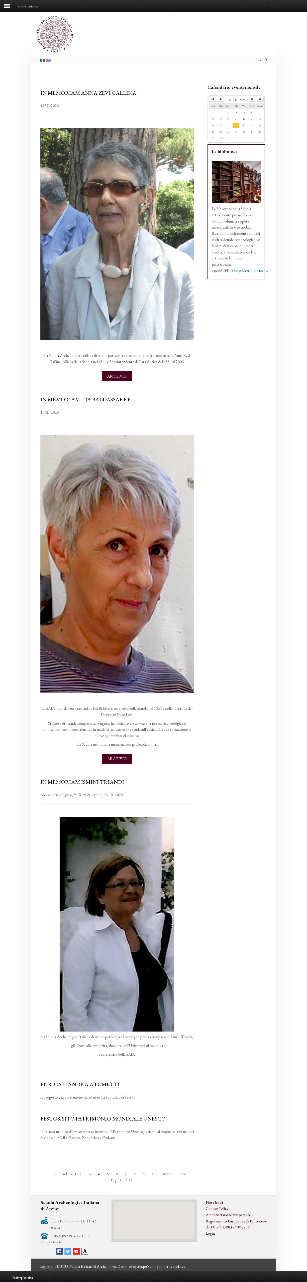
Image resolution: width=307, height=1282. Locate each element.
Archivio (117, 376)
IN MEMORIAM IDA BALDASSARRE (85, 399)
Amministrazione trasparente (229, 1213)
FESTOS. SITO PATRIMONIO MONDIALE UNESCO (103, 1118)
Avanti (168, 1173)
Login (210, 1232)
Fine (183, 1173)
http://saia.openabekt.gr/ (254, 270)
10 (154, 1173)
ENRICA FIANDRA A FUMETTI (80, 1083)
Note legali (214, 1201)
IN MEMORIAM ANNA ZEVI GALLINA (88, 92)
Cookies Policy (217, 1207)
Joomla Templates (171, 1265)
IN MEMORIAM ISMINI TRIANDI (82, 781)
